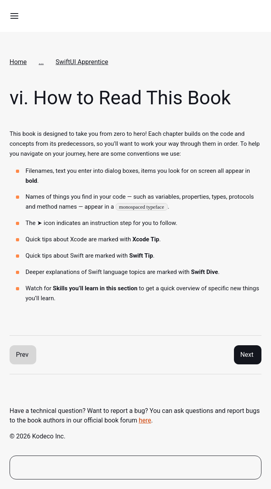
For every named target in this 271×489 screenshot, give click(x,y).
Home (18, 62)
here (145, 420)
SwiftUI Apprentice (82, 62)
